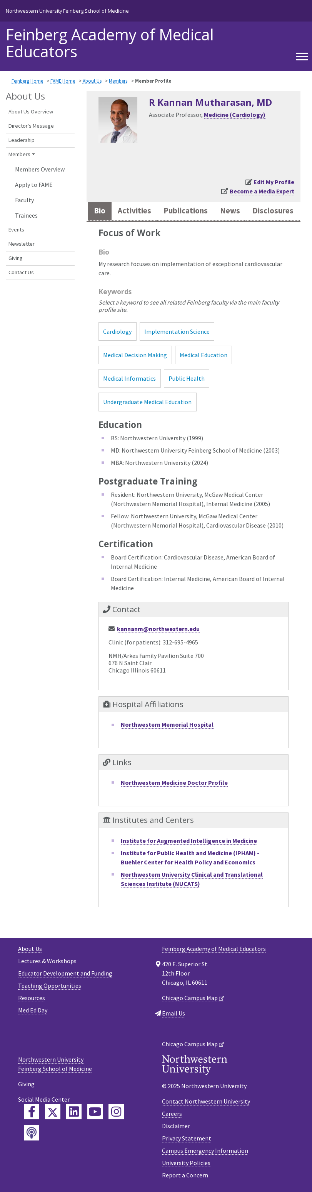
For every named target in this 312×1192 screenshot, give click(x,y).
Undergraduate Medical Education (147, 402)
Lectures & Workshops (47, 961)
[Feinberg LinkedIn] (74, 1111)
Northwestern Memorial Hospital (167, 724)
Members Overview (40, 169)
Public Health (187, 378)
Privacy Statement (186, 1138)
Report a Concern (185, 1175)
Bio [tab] (99, 211)
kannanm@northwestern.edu (158, 629)
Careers (172, 1113)
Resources (31, 998)
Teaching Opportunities (49, 985)
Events (16, 229)
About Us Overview (30, 111)
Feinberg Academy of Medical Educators (110, 43)
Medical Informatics (129, 378)
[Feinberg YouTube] (95, 1111)
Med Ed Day (32, 1010)
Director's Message (31, 125)
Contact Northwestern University (206, 1101)
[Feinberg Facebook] (31, 1111)
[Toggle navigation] (302, 56)
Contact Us (21, 272)
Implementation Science (177, 331)
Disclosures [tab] (273, 211)
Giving (15, 258)
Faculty (24, 200)
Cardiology (117, 331)
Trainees (26, 215)
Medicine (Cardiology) (234, 114)
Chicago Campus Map (190, 998)
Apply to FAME (34, 184)
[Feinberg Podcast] (31, 1132)
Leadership (21, 140)
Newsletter (21, 243)
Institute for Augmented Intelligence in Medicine (189, 840)
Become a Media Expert (262, 191)
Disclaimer (176, 1126)
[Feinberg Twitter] (52, 1111)
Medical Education (203, 355)
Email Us (173, 1013)
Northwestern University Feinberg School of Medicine (67, 10)
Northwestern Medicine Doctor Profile (174, 782)
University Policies (186, 1163)
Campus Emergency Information (205, 1150)
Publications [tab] (186, 211)
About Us (92, 81)
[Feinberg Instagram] (116, 1111)
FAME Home (62, 81)
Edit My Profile (274, 182)
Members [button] (19, 154)
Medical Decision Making (135, 355)
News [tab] (230, 211)
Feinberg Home (27, 81)
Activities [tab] (134, 211)
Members (118, 81)
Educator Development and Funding (65, 973)
